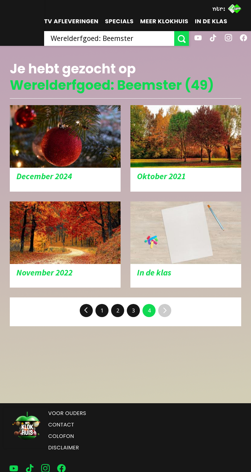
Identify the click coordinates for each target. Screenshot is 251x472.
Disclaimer (63, 447)
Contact (61, 424)
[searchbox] (109, 38)
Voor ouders (67, 413)
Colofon (61, 436)
